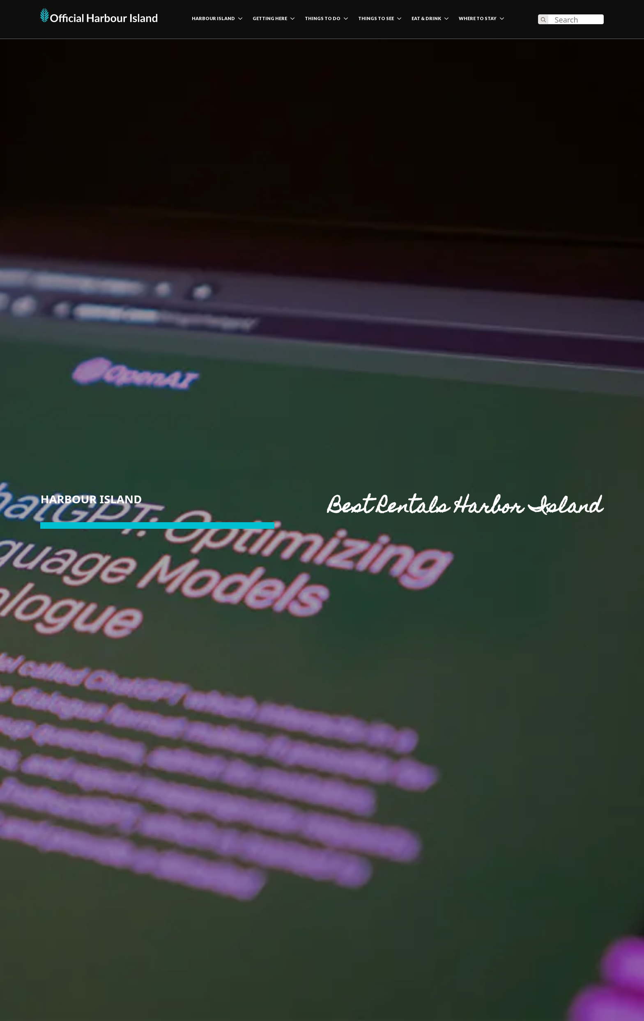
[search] (543, 20)
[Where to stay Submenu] (500, 19)
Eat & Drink (426, 18)
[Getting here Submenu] (290, 19)
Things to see (376, 18)
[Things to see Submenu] (397, 19)
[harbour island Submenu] (238, 19)
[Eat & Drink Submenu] (444, 19)
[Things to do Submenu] (344, 19)
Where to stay (478, 18)
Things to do (322, 18)
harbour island (213, 18)
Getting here (270, 18)
